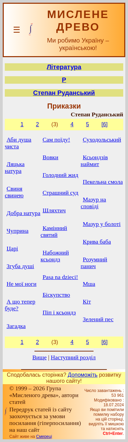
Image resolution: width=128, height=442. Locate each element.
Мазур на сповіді (93, 203)
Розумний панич (94, 262)
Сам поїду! (56, 139)
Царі (12, 248)
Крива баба (97, 242)
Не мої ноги (21, 284)
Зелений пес (98, 319)
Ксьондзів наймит (94, 160)
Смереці (44, 436)
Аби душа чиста (18, 143)
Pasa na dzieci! (60, 277)
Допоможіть (83, 375)
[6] (104, 124)
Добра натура (23, 213)
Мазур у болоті (101, 224)
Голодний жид (61, 175)
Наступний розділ (73, 357)
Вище (39, 357)
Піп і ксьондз (59, 312)
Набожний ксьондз (55, 256)
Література (64, 66)
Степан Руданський (64, 92)
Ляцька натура (15, 167)
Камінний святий (54, 231)
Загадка (16, 326)
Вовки (50, 157)
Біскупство (56, 295)
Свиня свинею (14, 192)
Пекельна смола (103, 182)
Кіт (87, 301)
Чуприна (17, 231)
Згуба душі (20, 266)
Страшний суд (61, 193)
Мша (89, 284)
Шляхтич (54, 210)
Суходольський (102, 139)
